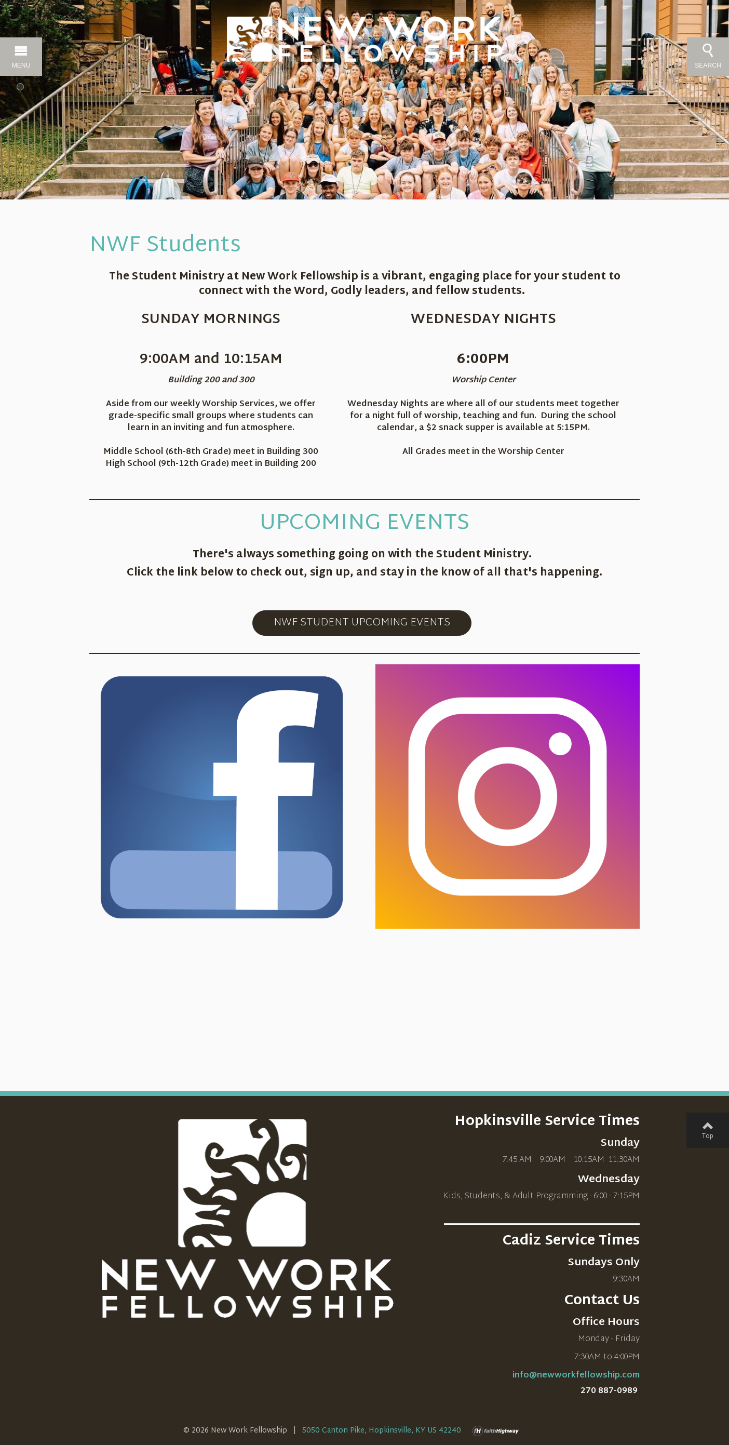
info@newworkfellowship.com (576, 1375)
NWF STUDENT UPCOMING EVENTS (362, 622)
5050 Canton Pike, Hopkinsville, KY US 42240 (381, 1430)
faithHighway (498, 1431)
